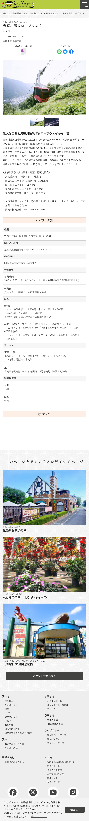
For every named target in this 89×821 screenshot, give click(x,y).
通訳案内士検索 (12, 729)
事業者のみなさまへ (14, 762)
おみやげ (9, 725)
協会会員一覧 (53, 766)
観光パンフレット (55, 739)
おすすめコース (54, 701)
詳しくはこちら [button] (39, 816)
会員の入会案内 (54, 770)
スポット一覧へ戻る (44, 676)
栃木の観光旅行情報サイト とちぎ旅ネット (22, 13)
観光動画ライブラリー (57, 735)
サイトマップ (53, 782)
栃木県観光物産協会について (61, 762)
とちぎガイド (11, 705)
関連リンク (52, 778)
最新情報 (9, 701)
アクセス (51, 709)
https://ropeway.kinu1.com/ (18, 263)
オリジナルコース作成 (57, 705)
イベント (9, 713)
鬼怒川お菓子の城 (14, 530)
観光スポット (52, 13)
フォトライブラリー (56, 743)
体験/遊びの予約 (55, 724)
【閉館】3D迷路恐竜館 (18, 664)
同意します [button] (75, 810)
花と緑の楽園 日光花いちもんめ (25, 597)
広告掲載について (55, 774)
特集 (7, 709)
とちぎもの (10, 748)
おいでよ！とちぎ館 (14, 744)
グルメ (8, 721)
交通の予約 (52, 720)
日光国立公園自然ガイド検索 (18, 733)
